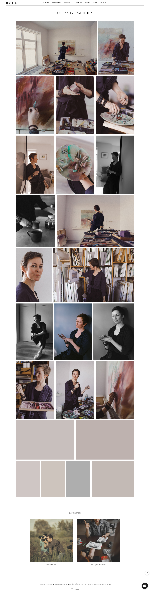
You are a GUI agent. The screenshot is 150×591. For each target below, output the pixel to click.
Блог (95, 3)
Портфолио (56, 3)
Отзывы (87, 3)
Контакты (103, 3)
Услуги (79, 3)
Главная (46, 3)
